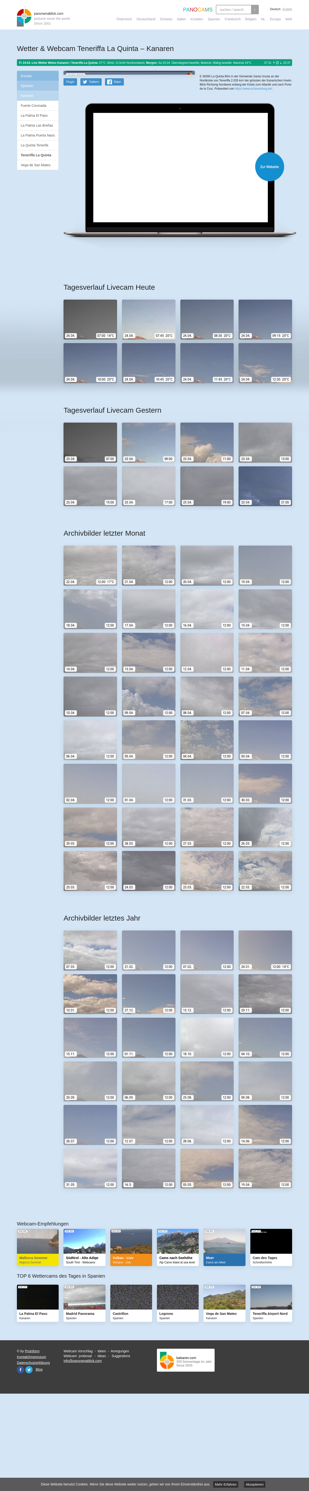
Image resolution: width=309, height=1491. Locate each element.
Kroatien (196, 19)
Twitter (29, 1464)
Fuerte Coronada (33, 106)
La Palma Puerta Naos (38, 135)
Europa (275, 19)
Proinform (32, 1446)
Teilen (117, 176)
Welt (288, 19)
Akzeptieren (255, 1484)
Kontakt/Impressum (31, 1451)
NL (263, 19)
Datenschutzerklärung (33, 1457)
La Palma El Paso (34, 115)
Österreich (124, 19)
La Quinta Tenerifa (34, 145)
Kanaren (27, 96)
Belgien (251, 19)
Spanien (214, 19)
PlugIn (70, 176)
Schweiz (166, 19)
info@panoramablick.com (82, 1455)
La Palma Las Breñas (37, 125)
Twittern (94, 176)
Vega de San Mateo (35, 165)
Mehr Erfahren (225, 1484)
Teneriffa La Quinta (36, 155)
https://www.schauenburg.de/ (253, 166)
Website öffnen (171, 261)
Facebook (20, 1464)
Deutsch (275, 9)
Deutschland (145, 19)
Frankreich (233, 19)
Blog (39, 1464)
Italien (181, 19)
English (287, 9)
